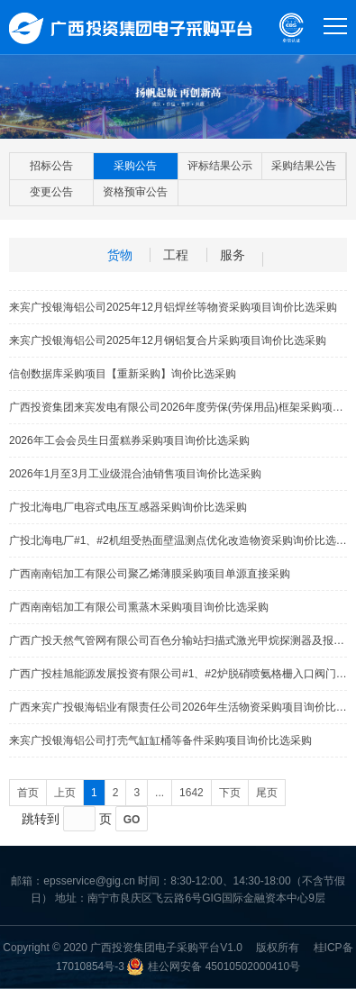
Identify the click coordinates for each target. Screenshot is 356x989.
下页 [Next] (230, 792)
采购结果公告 (303, 165)
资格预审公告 (135, 192)
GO (132, 819)
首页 (28, 792)
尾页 (267, 792)
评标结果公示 (219, 165)
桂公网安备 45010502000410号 (224, 966)
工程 (175, 255)
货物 (119, 255)
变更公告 (51, 192)
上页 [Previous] (65, 792)
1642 (191, 792)
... (159, 792)
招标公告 (51, 165)
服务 (232, 255)
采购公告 (135, 165)
